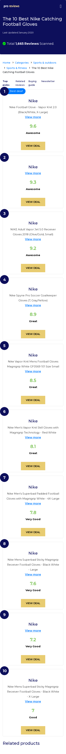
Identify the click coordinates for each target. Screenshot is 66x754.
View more (33, 117)
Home (6, 62)
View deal (33, 145)
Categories (22, 62)
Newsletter (48, 81)
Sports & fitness (17, 68)
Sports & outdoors (44, 62)
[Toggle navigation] (60, 6)
